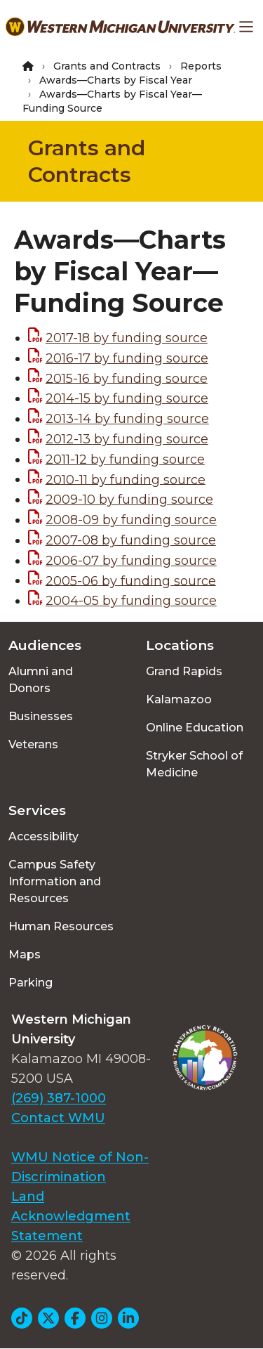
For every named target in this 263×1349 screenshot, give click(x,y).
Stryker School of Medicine (194, 764)
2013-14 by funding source (127, 418)
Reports (201, 66)
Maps (24, 954)
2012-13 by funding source (127, 439)
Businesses (40, 716)
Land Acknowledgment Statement (70, 1216)
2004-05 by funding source (131, 600)
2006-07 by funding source (131, 560)
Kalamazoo (179, 699)
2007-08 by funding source (131, 540)
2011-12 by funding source (125, 459)
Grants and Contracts (107, 66)
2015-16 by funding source (127, 378)
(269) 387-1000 (58, 1098)
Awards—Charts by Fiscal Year (115, 80)
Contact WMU (58, 1118)
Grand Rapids (184, 671)
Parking (30, 982)
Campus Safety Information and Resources (54, 881)
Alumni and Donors (40, 680)
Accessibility (43, 836)
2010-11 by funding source (125, 479)
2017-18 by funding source (127, 338)
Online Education (194, 727)
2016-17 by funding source (127, 358)
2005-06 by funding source (131, 580)
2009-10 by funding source (129, 499)
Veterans (33, 744)
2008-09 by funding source (131, 520)
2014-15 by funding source (127, 398)
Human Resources (61, 926)
